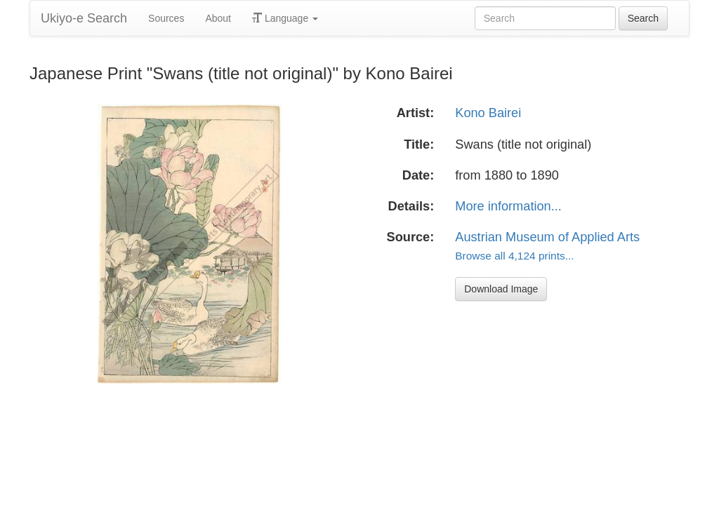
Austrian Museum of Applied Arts (547, 237)
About (218, 18)
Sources (166, 18)
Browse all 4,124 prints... (514, 256)
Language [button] (285, 18)
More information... (508, 206)
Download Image (501, 289)
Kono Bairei (488, 113)
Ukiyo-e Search (84, 18)
